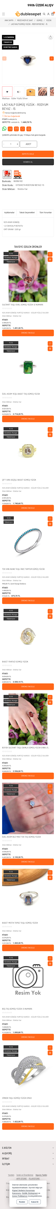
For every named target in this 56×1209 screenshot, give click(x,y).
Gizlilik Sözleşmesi (30, 1193)
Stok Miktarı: (8, 189)
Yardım (11, 1175)
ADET (28, 144)
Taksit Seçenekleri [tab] (27, 212)
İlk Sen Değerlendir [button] (11, 116)
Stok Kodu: (8, 185)
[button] (5, 14)
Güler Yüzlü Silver (19, 98)
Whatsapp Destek (4, 129)
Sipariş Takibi (41, 1175)
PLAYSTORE (34, 1178)
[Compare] (50, 259)
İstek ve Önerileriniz (25, 1175)
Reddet (22, 1202)
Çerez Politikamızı (20, 1196)
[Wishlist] (50, 254)
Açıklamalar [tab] (9, 212)
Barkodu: (6, 181)
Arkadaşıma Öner (28, 128)
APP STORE (21, 1178)
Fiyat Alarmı (16, 128)
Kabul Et (34, 1202)
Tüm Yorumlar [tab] (45, 212)
